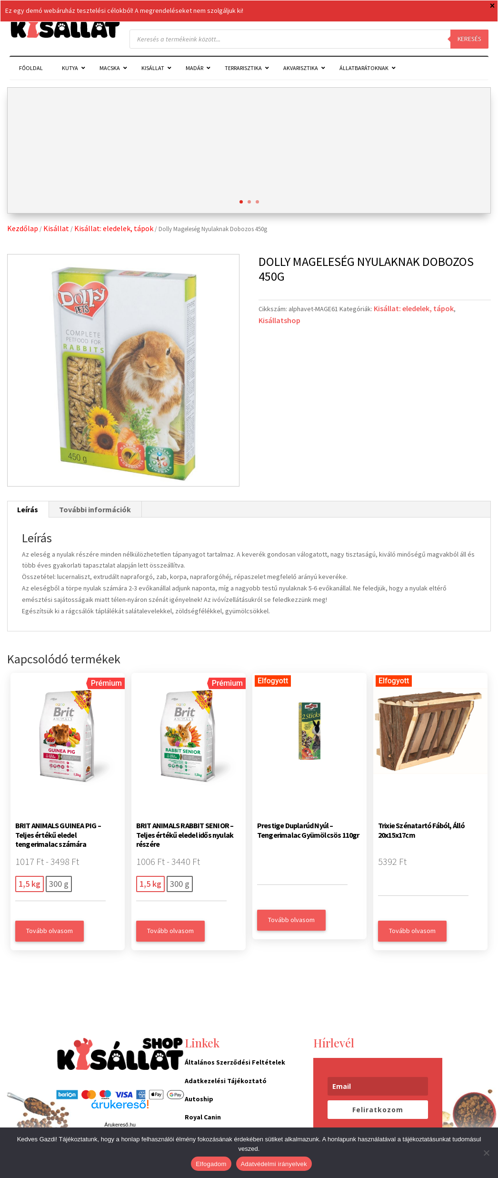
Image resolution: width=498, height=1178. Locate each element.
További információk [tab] (95, 509)
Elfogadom (211, 1164)
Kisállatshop (279, 320)
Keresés (469, 39)
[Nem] (486, 1153)
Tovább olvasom (49, 930)
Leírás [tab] (27, 509)
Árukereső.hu (119, 1124)
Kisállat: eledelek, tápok (113, 228)
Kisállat (56, 228)
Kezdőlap (22, 228)
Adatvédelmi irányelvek (274, 1164)
